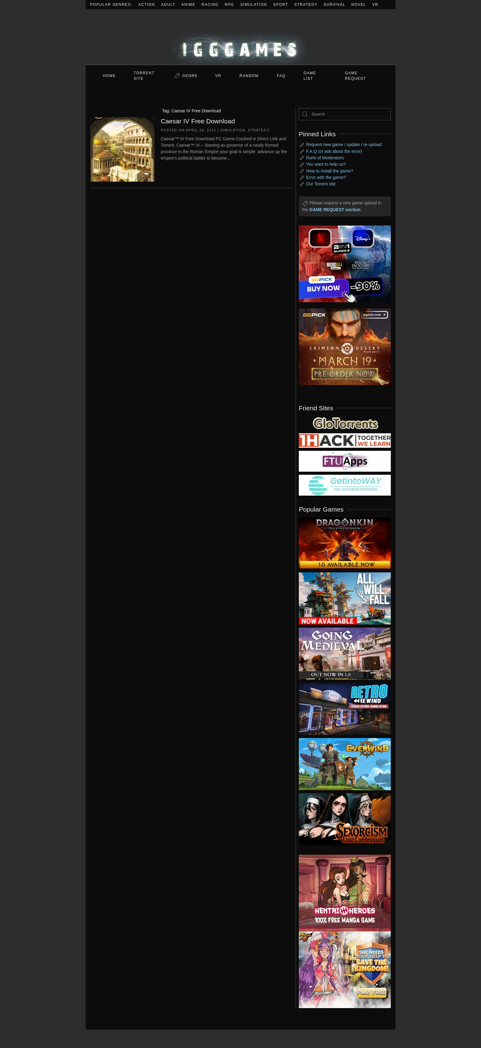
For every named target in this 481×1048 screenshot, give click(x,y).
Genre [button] (190, 76)
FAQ (281, 76)
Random (249, 76)
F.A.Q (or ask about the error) (334, 151)
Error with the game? (326, 177)
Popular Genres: (111, 4)
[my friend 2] (345, 422)
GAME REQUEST (355, 76)
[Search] (345, 114)
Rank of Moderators (325, 157)
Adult (168, 4)
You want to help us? (326, 164)
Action (146, 4)
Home (109, 76)
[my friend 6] (345, 460)
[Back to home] (240, 37)
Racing (210, 4)
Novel (358, 4)
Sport (280, 4)
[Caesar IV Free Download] (122, 148)
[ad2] (342, 893)
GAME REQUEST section (334, 209)
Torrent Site (144, 76)
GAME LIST (310, 76)
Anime (189, 4)
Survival (334, 4)
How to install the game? (329, 170)
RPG (229, 4)
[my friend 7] (345, 484)
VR (375, 4)
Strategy (305, 4)
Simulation (253, 4)
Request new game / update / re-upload (344, 144)
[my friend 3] (345, 440)
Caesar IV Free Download (198, 121)
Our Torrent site (321, 183)
